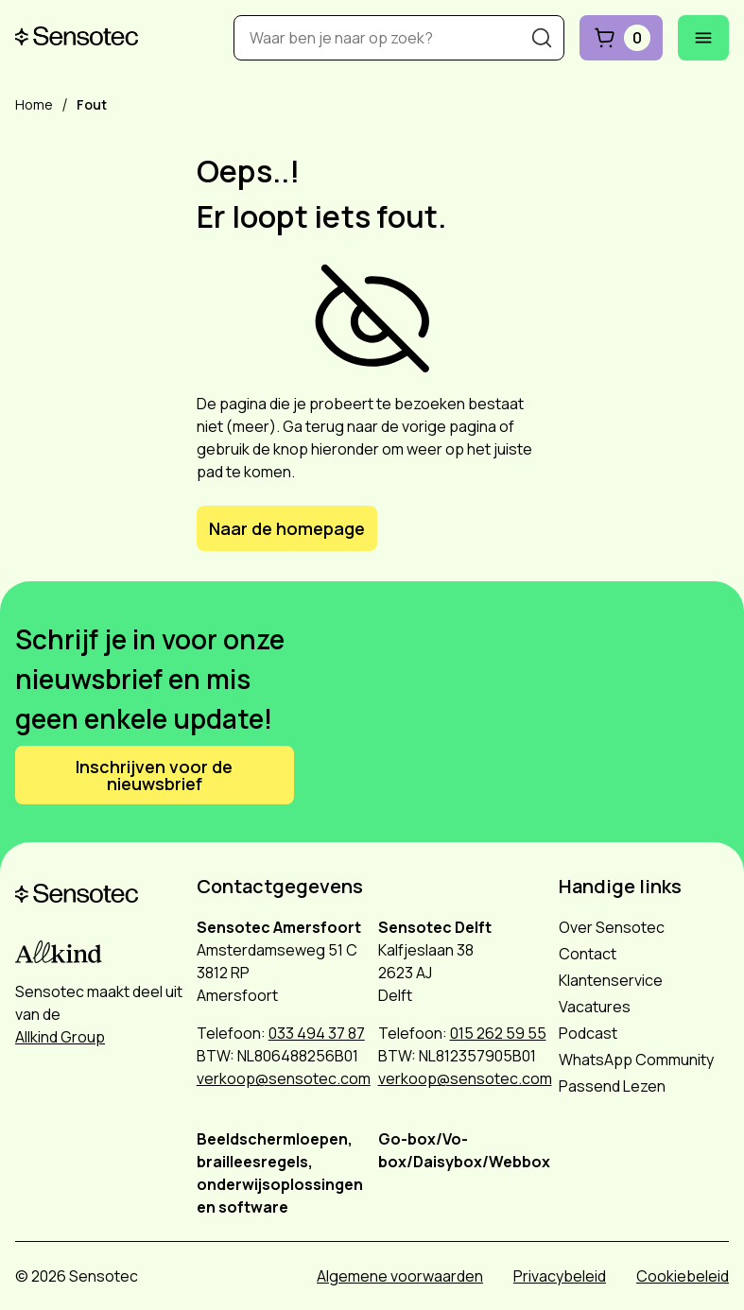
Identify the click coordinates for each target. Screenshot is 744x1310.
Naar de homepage (287, 528)
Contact (587, 953)
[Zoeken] (541, 37)
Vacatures (595, 1006)
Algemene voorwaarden (400, 1276)
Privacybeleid (559, 1276)
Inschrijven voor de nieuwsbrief (154, 775)
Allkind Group (60, 1036)
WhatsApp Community (636, 1059)
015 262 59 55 (498, 1033)
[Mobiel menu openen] (703, 37)
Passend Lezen (612, 1086)
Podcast (588, 1033)
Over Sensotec (612, 927)
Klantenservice (611, 980)
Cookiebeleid (682, 1276)
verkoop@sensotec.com (284, 1078)
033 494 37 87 (316, 1033)
